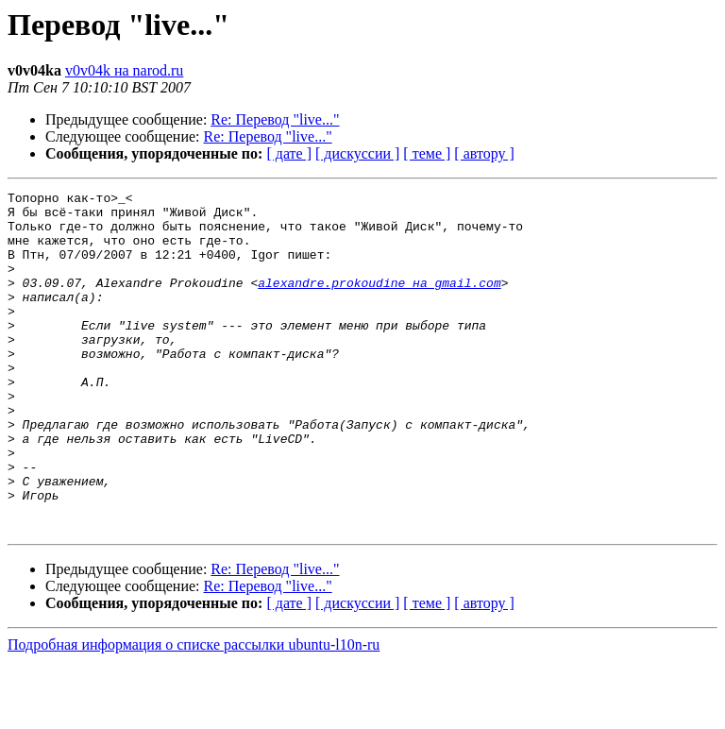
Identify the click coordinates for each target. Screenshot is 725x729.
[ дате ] (289, 153)
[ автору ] (484, 153)
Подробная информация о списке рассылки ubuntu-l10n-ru (193, 712)
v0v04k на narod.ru (124, 70)
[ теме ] (426, 153)
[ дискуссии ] (357, 153)
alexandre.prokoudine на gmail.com (379, 302)
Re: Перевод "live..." (275, 119)
